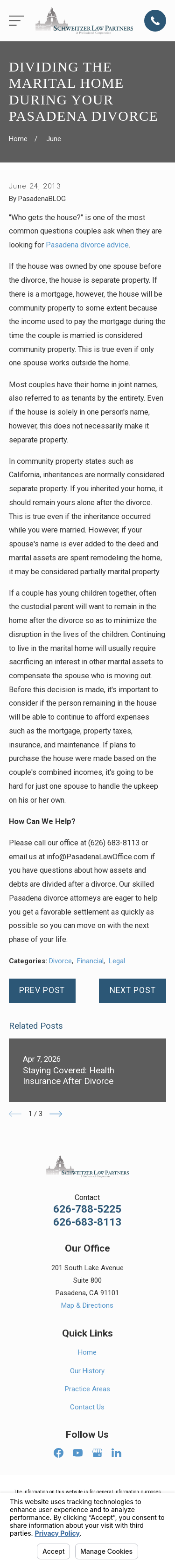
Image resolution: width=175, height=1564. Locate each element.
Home (87, 1352)
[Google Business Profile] (97, 1453)
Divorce (60, 961)
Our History (87, 1371)
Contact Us (87, 1407)
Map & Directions (87, 1305)
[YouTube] (78, 1453)
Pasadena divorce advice (87, 244)
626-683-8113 (87, 1222)
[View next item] (55, 1114)
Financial (90, 961)
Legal (117, 961)
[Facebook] (58, 1453)
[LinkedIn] (116, 1453)
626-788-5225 (87, 1209)
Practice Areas (87, 1389)
